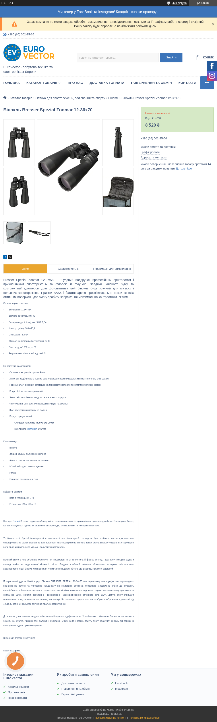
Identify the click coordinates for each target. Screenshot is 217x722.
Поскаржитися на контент (110, 717)
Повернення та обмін (151, 82)
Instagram (121, 688)
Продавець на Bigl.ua (108, 713)
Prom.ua (129, 709)
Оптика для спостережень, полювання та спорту (70, 98)
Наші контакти (17, 697)
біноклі (16, 521)
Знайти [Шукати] (171, 57)
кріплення (32, 429)
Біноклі (113, 98)
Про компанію (17, 692)
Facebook (121, 683)
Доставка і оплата (107, 82)
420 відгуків (179, 3)
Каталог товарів (41, 82)
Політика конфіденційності (145, 717)
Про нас (75, 82)
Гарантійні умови (73, 694)
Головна (11, 82)
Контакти (187, 82)
